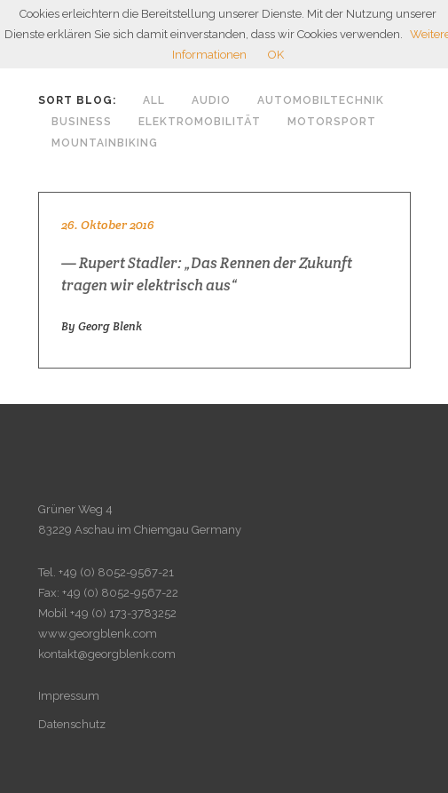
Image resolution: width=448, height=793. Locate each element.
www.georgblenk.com (97, 633)
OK (276, 54)
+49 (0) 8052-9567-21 (116, 572)
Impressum (68, 695)
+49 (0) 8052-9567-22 (120, 592)
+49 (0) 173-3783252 (123, 613)
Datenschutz (72, 724)
